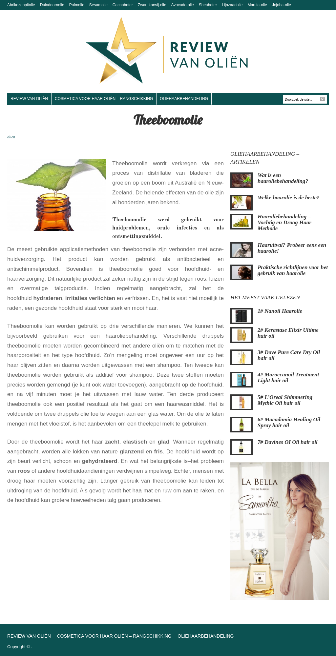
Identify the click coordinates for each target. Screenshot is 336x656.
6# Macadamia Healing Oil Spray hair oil (289, 422)
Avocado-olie (182, 5)
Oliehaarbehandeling (184, 98)
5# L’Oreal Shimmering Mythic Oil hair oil (285, 400)
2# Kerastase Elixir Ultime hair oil (288, 333)
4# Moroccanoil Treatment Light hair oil (288, 377)
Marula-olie (257, 5)
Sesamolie (98, 5)
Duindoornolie (52, 5)
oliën (11, 137)
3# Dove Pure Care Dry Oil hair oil (289, 355)
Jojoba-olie (281, 5)
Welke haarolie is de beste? (289, 197)
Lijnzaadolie (232, 5)
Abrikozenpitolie (21, 5)
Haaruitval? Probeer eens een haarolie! (292, 248)
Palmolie (76, 5)
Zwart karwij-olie (152, 5)
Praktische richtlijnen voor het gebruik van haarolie (293, 270)
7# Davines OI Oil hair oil (288, 442)
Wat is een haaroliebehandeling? (283, 178)
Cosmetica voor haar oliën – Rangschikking (104, 98)
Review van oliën (29, 98)
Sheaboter (208, 5)
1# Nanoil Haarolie (280, 311)
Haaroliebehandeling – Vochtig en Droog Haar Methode (284, 222)
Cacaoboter (123, 5)
